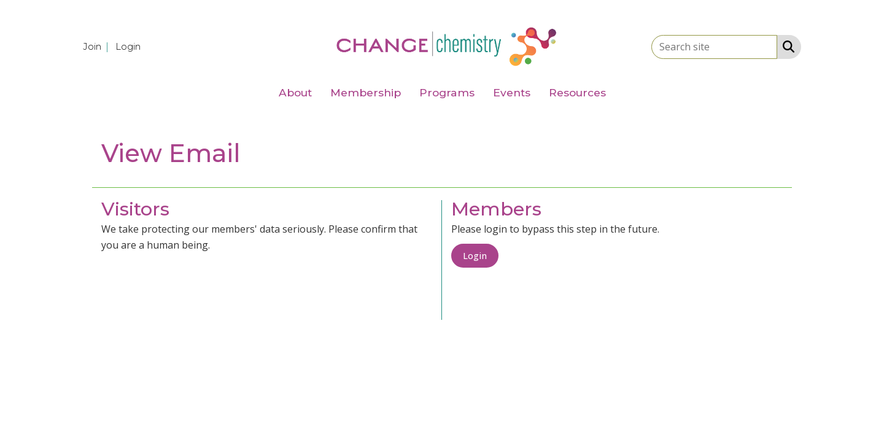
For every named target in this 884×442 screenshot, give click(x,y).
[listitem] (98, 46)
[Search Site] (786, 46)
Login (475, 256)
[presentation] (194, 284)
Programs (447, 92)
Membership (365, 92)
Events (511, 92)
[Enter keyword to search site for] (714, 47)
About (295, 92)
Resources (577, 92)
